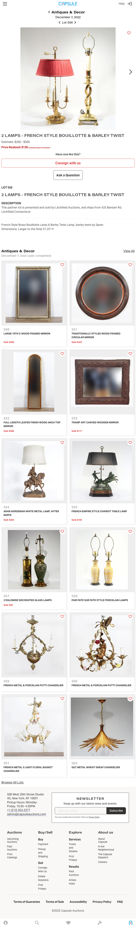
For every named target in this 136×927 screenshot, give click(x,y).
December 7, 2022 (68, 17)
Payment (43, 844)
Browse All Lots (12, 782)
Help (122, 3)
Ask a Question (68, 175)
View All (129, 251)
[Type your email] (81, 810)
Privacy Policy (94, 817)
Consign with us (68, 163)
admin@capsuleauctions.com (26, 814)
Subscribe (116, 811)
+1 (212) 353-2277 (18, 810)
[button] (5, 3)
